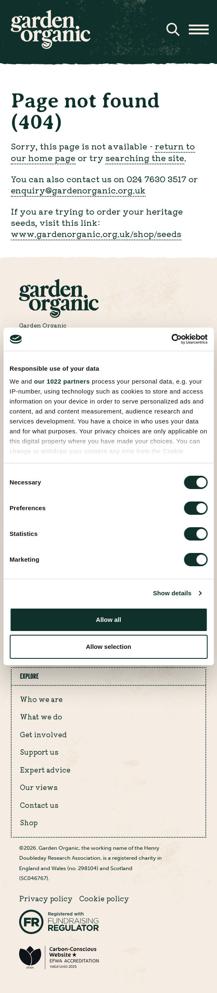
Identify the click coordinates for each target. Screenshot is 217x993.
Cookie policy (104, 898)
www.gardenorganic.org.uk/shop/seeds (96, 233)
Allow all (108, 619)
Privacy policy (46, 898)
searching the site (144, 158)
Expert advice (45, 770)
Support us (39, 752)
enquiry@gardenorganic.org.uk (78, 190)
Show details (172, 593)
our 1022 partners (62, 381)
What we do (41, 717)
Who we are (41, 699)
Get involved (43, 734)
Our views (39, 787)
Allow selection (108, 646)
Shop (29, 822)
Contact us (39, 805)
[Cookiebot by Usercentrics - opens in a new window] (171, 339)
